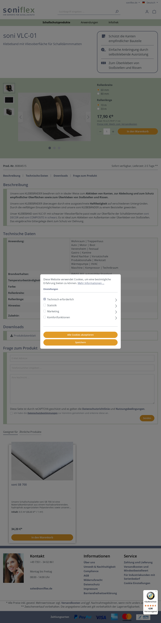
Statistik (52, 305)
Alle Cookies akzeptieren (80, 334)
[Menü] (156, 592)
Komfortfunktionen (58, 317)
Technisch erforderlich (60, 299)
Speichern (80, 342)
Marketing (53, 311)
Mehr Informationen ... (91, 283)
